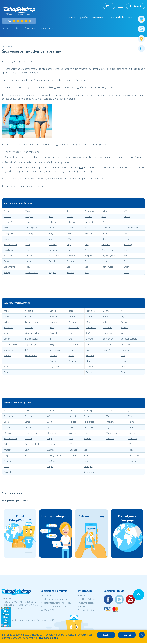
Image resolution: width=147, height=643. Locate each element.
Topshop (128, 261)
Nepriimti (127, 635)
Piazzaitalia (72, 227)
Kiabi (87, 266)
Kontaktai (82, 606)
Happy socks (127, 350)
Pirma (104, 233)
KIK (26, 239)
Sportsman (108, 338)
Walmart (124, 322)
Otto (104, 239)
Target (123, 316)
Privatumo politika (86, 602)
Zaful (126, 255)
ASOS (87, 227)
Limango (29, 222)
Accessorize (9, 255)
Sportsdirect (9, 350)
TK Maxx (7, 261)
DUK (130, 17)
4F (50, 266)
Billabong (128, 244)
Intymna (52, 239)
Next (6, 227)
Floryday (29, 233)
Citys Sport (55, 366)
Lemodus (107, 327)
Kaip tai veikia (98, 17)
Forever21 (8, 222)
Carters (131, 433)
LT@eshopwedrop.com (57, 599)
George (7, 272)
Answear (53, 244)
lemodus (106, 244)
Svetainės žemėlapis (87, 610)
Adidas (7, 366)
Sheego (28, 261)
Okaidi (72, 427)
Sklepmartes (53, 444)
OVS (69, 239)
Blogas (18, 28)
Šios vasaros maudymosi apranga (40, 28)
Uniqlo (127, 216)
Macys (123, 333)
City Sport (51, 461)
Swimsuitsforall (131, 227)
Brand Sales (107, 250)
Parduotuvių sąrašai (78, 17)
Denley (53, 361)
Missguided (9, 233)
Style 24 (106, 350)
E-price (72, 421)
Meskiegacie (55, 350)
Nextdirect (89, 233)
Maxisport (71, 255)
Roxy (126, 250)
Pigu (108, 427)
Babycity (110, 421)
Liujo (69, 244)
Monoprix (90, 366)
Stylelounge (30, 344)
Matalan (7, 216)
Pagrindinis (7, 28)
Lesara (70, 216)
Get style (107, 344)
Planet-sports (31, 272)
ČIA (81, 167)
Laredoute (89, 222)
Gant (123, 372)
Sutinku (106, 635)
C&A (69, 233)
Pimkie (88, 250)
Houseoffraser (10, 244)
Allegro (52, 233)
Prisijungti (135, 6)
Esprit (28, 250)
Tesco (6, 466)
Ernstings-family (32, 227)
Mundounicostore (129, 338)
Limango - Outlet (33, 322)
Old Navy (132, 438)
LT (107, 6)
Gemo (87, 261)
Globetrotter (31, 355)
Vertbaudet (30, 427)
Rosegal (89, 372)
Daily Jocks (125, 344)
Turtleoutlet (107, 227)
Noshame (53, 250)
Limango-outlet (54, 455)
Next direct (89, 421)
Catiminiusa (133, 455)
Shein (126, 266)
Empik (50, 466)
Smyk (49, 438)
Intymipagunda (108, 255)
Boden (7, 239)
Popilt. (104, 261)
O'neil (126, 272)
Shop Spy (107, 333)
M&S (123, 355)
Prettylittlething (131, 222)
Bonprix (29, 216)
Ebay (69, 250)
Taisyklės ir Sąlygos (86, 599)
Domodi (53, 355)
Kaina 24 (110, 438)
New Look (8, 250)
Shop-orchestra (91, 472)
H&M (51, 216)
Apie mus (82, 595)
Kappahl (52, 272)
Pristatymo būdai (116, 17)
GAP (130, 444)
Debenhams (9, 266)
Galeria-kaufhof (32, 333)
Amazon (29, 255)
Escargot (132, 461)
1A (103, 222)
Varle (104, 216)
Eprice (70, 266)
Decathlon (53, 261)
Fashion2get (107, 266)
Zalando (88, 216)
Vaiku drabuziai (113, 433)
